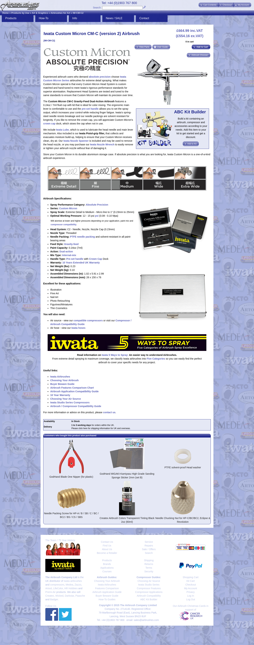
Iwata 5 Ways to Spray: (115, 355)
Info (74, 18)
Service (149, 541)
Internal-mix (69, 255)
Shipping (149, 560)
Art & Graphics (40, 13)
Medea (69, 584)
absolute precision (100, 76)
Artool (48, 588)
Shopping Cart (191, 577)
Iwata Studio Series (148, 584)
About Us (107, 549)
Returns (148, 564)
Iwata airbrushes (73, 581)
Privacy (191, 592)
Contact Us (107, 541)
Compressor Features (149, 588)
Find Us (107, 545)
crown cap (49, 123)
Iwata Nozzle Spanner (76, 140)
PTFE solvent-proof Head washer (183, 467)
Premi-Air (50, 592)
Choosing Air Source (149, 581)
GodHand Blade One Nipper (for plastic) (71, 476)
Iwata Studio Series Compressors (70, 402)
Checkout (190, 584)
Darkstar (69, 595)
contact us (109, 412)
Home (5, 13)
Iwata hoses (78, 327)
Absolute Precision (97, 204)
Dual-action (66, 251)
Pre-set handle (74, 258)
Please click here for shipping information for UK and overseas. (101, 428)
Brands (107, 564)
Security (148, 571)
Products (10, 18)
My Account (190, 588)
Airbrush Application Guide (107, 592)
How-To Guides (107, 599)
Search (97, 7)
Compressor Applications (148, 592)
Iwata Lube (62, 129)
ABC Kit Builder (148, 599)
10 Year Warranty (60, 395)
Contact (144, 18)
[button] (209, 5)
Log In (190, 595)
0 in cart (190, 41)
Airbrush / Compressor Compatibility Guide (75, 406)
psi (96, 215)
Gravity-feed (71, 244)
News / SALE (114, 18)
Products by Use (20, 13)
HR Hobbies (70, 588)
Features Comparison (107, 588)
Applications (107, 567)
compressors (57, 584)
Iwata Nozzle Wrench (102, 144)
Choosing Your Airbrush (64, 380)
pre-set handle (90, 108)
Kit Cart (190, 581)
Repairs (148, 545)
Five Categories (156, 358)
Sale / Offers (149, 549)
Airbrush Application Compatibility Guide (74, 391)
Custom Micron (68, 208)
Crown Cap (95, 258)
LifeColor (58, 588)
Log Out (190, 599)
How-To (43, 18)
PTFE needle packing (82, 236)
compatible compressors (88, 320)
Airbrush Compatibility (149, 595)
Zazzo (78, 584)
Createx (49, 595)
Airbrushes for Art (60, 13)
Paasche (80, 595)
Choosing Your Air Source (65, 398)
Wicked (59, 595)
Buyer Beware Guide (62, 384)
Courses (106, 571)
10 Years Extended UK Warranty (81, 262)
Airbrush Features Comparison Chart (72, 387)
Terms (148, 567)
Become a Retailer (107, 553)
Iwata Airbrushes (60, 376)
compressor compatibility (63, 224)
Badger (54, 599)
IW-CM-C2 (78, 13)
